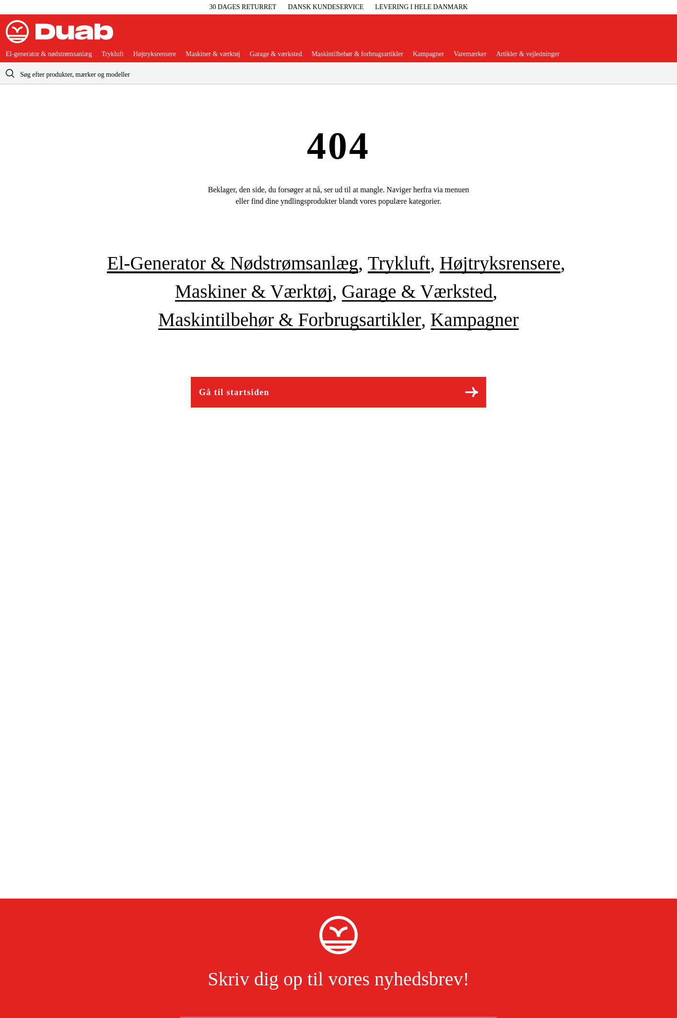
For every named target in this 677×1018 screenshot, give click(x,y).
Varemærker (470, 54)
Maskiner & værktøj (213, 54)
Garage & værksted (276, 54)
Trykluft (113, 54)
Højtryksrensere (154, 54)
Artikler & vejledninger (528, 54)
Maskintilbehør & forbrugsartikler (357, 54)
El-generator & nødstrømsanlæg (49, 54)
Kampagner (428, 54)
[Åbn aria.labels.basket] (663, 35)
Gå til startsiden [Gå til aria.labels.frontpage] (338, 392)
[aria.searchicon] (10, 73)
